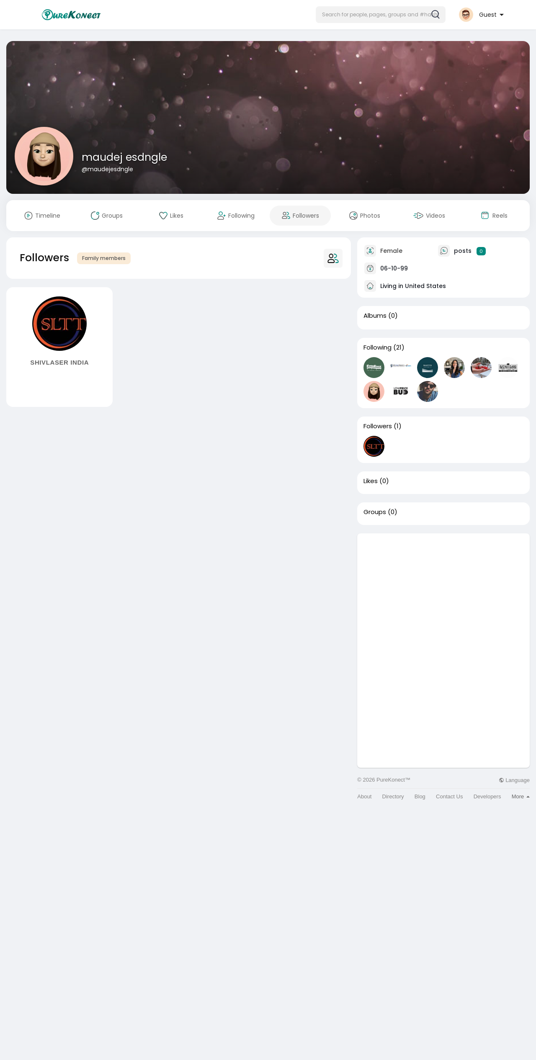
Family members (104, 258)
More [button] (521, 796)
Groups (374, 512)
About (364, 796)
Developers (487, 796)
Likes (370, 481)
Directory (393, 796)
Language (514, 780)
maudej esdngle (124, 157)
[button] (381, 14)
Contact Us (449, 796)
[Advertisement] (443, 592)
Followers (377, 426)
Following (377, 347)
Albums (375, 315)
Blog (420, 796)
